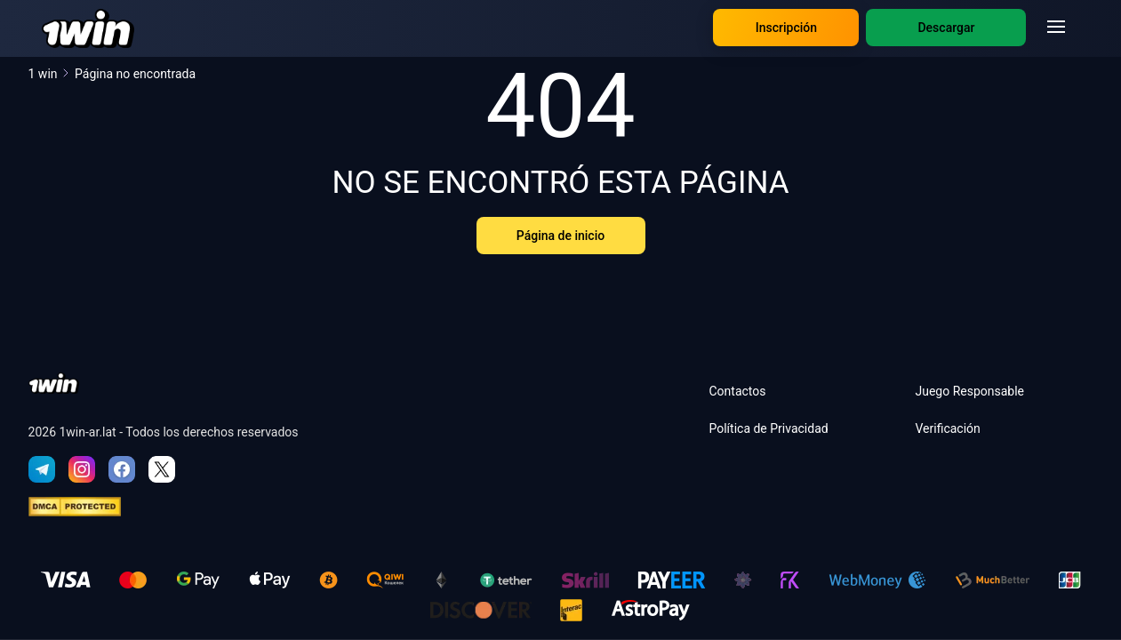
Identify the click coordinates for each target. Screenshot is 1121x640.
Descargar (945, 27)
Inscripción (786, 27)
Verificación (947, 428)
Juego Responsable (969, 391)
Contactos (737, 391)
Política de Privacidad (768, 428)
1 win (49, 74)
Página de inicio (560, 235)
